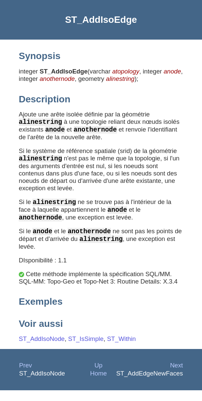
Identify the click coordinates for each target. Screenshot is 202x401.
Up (98, 376)
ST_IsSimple (86, 349)
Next (176, 376)
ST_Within (121, 349)
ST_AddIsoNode (42, 349)
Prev (25, 376)
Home (98, 384)
